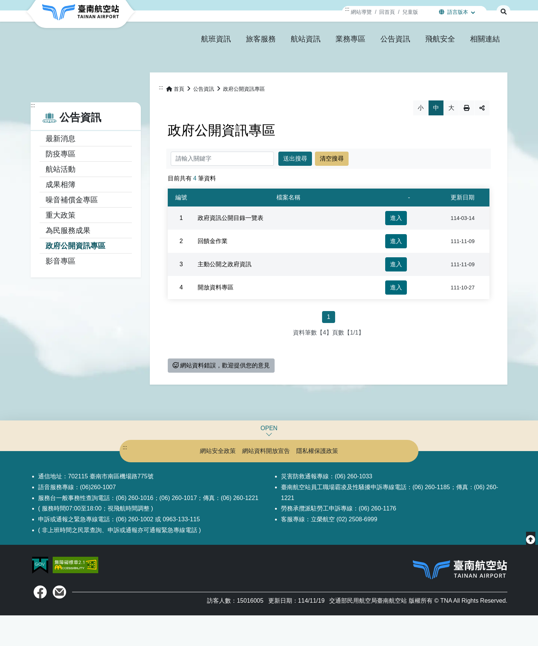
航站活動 (60, 200)
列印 (466, 138)
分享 (481, 138)
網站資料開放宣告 (266, 481)
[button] (216, 38)
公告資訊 (203, 119)
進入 (396, 248)
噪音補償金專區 (72, 230)
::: (347, 9)
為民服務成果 (68, 261)
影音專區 (60, 292)
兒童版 (410, 12)
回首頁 (387, 12)
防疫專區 (60, 184)
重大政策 (60, 246)
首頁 (175, 119)
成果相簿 (60, 215)
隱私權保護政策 (329, 481)
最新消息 (60, 169)
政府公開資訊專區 (75, 276)
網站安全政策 (206, 481)
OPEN (268, 459)
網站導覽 (361, 12)
